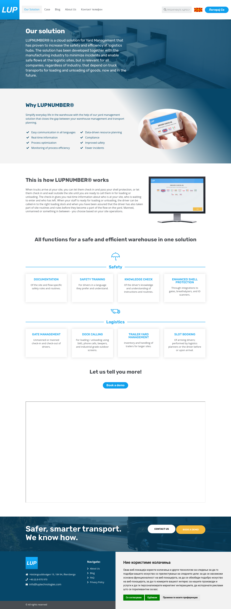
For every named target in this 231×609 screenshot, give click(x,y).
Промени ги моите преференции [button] (180, 597)
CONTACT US (161, 529)
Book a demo (115, 385)
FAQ (92, 577)
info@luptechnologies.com (45, 584)
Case (47, 9)
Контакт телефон (91, 9)
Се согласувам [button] (134, 597)
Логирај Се (217, 10)
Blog (57, 9)
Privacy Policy (97, 582)
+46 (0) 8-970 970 (38, 579)
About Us (70, 9)
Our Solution (31, 9)
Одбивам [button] (152, 597)
